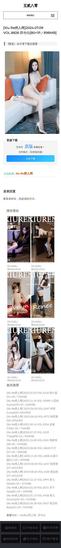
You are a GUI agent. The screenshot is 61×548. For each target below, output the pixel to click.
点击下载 (30, 158)
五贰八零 (30, 5)
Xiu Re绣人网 (24, 173)
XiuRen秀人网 (28, 515)
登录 (31, 198)
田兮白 (42, 515)
